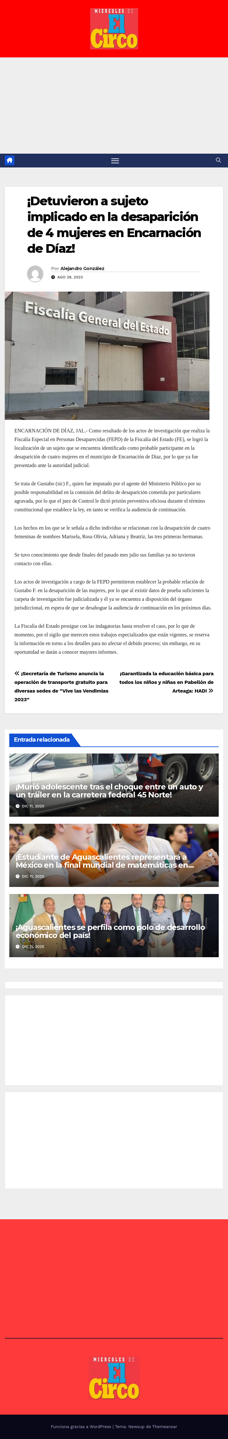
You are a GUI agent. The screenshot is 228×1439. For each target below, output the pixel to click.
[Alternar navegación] (115, 160)
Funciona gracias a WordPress (82, 1426)
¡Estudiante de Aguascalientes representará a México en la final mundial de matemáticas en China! (102, 865)
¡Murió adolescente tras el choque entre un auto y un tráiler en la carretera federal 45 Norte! (109, 790)
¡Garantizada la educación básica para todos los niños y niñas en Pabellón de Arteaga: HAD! (166, 682)
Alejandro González (82, 268)
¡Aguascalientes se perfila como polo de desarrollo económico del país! (110, 931)
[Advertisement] (114, 105)
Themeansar (164, 1426)
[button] (218, 160)
